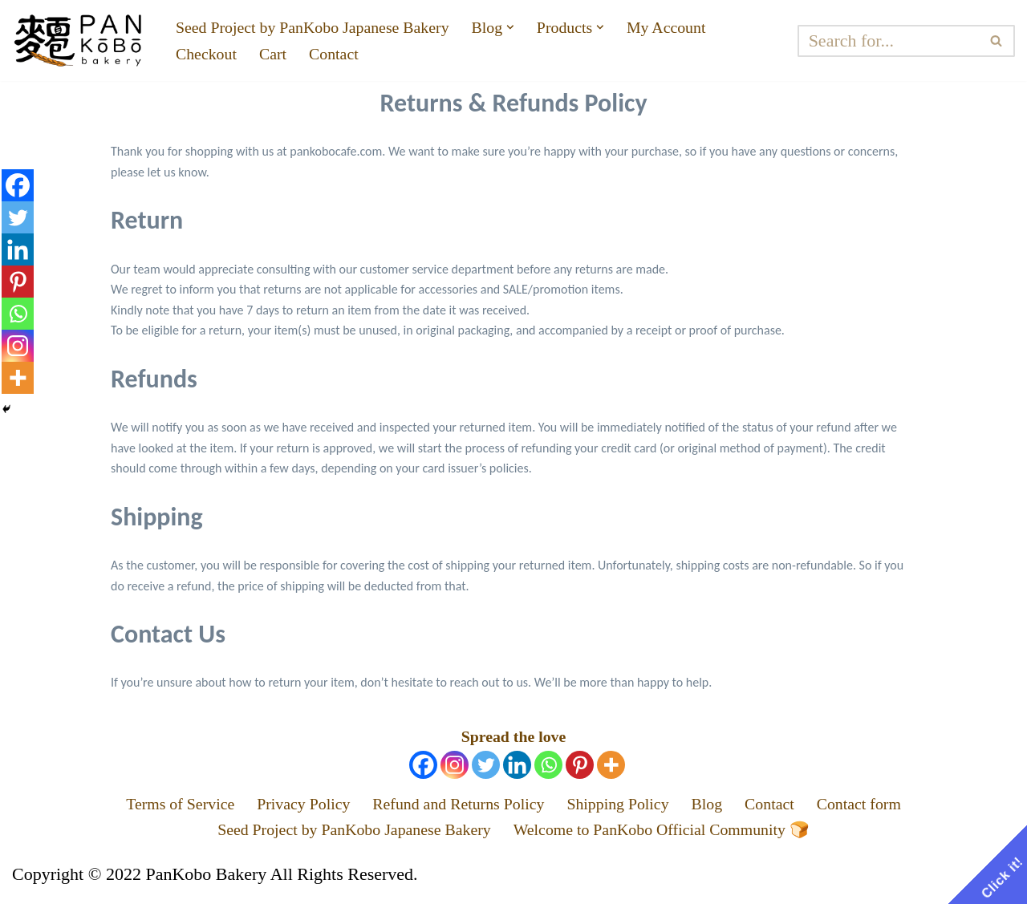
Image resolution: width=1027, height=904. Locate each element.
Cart (281, 56)
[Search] (894, 41)
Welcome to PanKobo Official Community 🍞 (677, 836)
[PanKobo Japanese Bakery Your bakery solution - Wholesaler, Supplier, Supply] (80, 40)
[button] (544, 26)
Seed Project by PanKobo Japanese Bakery (327, 26)
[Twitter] (486, 766)
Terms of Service (151, 807)
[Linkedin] (517, 766)
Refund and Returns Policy (454, 807)
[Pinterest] (580, 766)
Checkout (209, 56)
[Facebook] (423, 766)
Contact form (889, 807)
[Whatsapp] (548, 766)
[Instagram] (454, 766)
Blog (725, 807)
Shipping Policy (629, 807)
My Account (712, 26)
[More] (611, 766)
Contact (346, 56)
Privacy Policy (285, 807)
